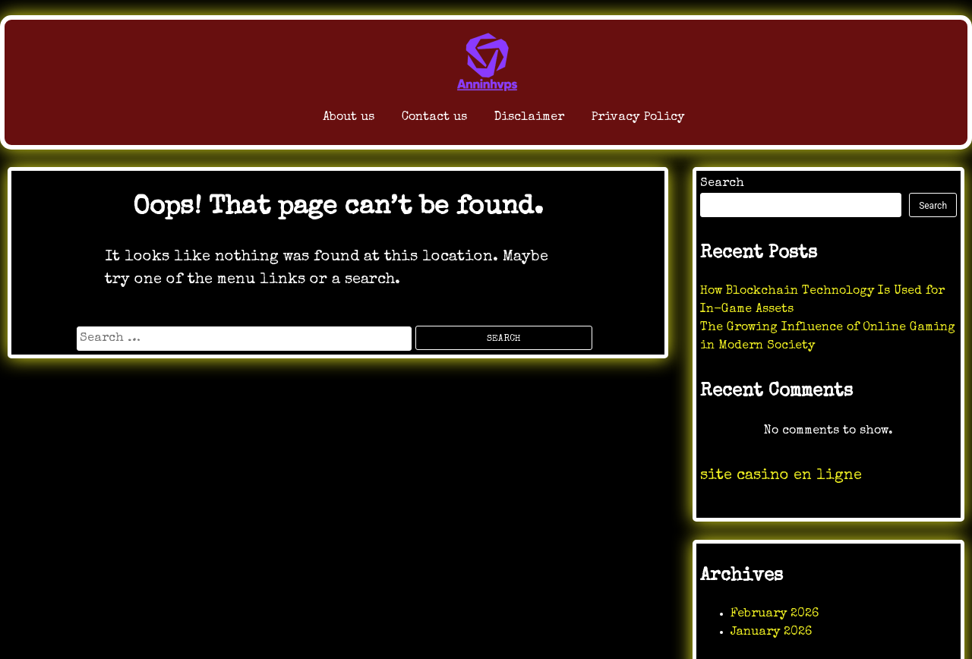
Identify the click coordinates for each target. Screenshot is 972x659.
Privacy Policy (664, 121)
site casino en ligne (781, 476)
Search (722, 184)
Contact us (391, 121)
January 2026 (771, 632)
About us (277, 121)
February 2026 (775, 614)
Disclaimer (517, 121)
